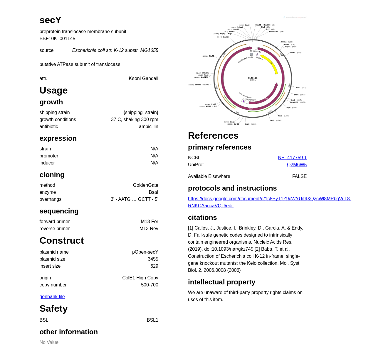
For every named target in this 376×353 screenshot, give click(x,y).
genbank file (52, 296)
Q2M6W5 (297, 164)
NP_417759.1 (292, 157)
